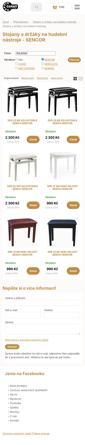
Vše (20, 59)
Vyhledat (37, 7)
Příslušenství (20, 21)
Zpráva (9, 322)
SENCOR (49, 59)
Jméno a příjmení (15, 298)
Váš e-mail (11, 310)
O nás (13, 416)
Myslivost (15, 398)
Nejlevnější (27, 78)
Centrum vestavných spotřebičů (29, 390)
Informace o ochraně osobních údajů (26, 339)
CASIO (22, 64)
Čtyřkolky (15, 403)
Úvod (5, 21)
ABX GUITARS (26, 68)
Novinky (14, 411)
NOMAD (49, 68)
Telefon (48, 310)
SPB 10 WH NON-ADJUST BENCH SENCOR (62, 187)
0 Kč (61, 7)
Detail (33, 139)
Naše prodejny (18, 385)
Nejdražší (42, 78)
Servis (13, 394)
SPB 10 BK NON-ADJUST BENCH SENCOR (63, 253)
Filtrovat (74, 59)
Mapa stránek (42, 433)
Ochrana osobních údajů (17, 433)
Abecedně (57, 78)
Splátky (14, 407)
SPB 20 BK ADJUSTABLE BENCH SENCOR (22, 122)
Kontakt (14, 420)
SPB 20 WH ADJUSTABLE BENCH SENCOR (22, 187)
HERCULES (51, 64)
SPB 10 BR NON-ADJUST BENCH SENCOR (22, 253)
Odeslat (12, 346)
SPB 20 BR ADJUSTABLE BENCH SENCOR (62, 122)
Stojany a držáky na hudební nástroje (54, 21)
